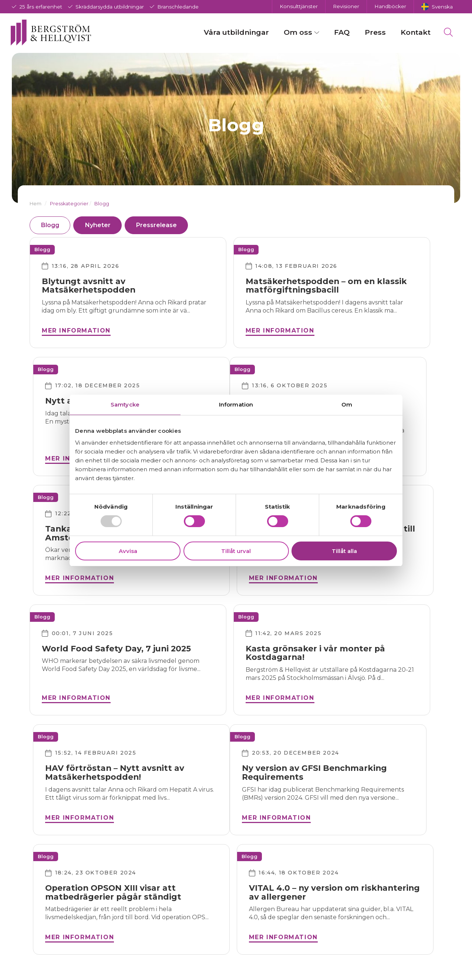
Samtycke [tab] (125, 404)
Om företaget (302, 878)
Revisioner (346, 6)
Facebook (214, 877)
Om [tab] (346, 404)
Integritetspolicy (306, 908)
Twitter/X (212, 898)
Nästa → (268, 797)
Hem (35, 203)
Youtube (211, 919)
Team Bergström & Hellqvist (310, 893)
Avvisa (128, 550)
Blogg (52, 225)
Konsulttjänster (299, 6)
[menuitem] (437, 6)
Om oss (293, 32)
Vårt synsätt (299, 919)
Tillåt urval (236, 550)
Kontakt (411, 32)
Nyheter (104, 225)
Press (370, 32)
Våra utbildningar (231, 32)
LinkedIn (212, 909)
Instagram (214, 888)
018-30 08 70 (130, 894)
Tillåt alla (344, 550)
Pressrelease (167, 225)
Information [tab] (236, 404)
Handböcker (390, 6)
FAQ (337, 32)
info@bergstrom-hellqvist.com (146, 880)
